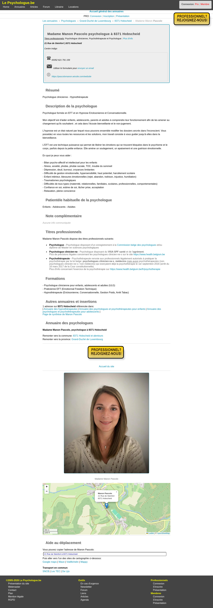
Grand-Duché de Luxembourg (95, 21)
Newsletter (86, 587)
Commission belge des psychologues (136, 245)
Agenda (85, 600)
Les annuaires (50, 21)
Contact (12, 590)
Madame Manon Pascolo (56, 239)
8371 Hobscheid (123, 21)
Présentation (122, 16)
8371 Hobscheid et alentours (88, 335)
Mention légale (16, 596)
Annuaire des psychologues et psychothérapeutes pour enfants (112, 309)
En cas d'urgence (90, 583)
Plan (10, 593)
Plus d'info (128, 38)
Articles (34, 7)
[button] (106, 506)
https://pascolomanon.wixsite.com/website (71, 76)
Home (6, 7)
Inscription (108, 16)
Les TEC (55, 571)
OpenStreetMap (163, 533)
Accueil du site (106, 366)
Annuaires (19, 7)
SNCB (46, 571)
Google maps (50, 562)
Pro (197, 4)
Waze (61, 562)
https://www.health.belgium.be (149, 254)
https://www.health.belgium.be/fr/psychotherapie (135, 269)
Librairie (59, 7)
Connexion (95, 16)
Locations (73, 7)
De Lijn (66, 571)
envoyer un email (86, 68)
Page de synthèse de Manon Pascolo (62, 314)
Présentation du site (18, 583)
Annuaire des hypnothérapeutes (60, 309)
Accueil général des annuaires (106, 11)
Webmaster (14, 587)
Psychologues (68, 21)
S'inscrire (158, 587)
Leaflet (150, 533)
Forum (46, 7)
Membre (205, 4)
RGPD (11, 600)
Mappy (84, 562)
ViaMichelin (73, 562)
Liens (83, 593)
